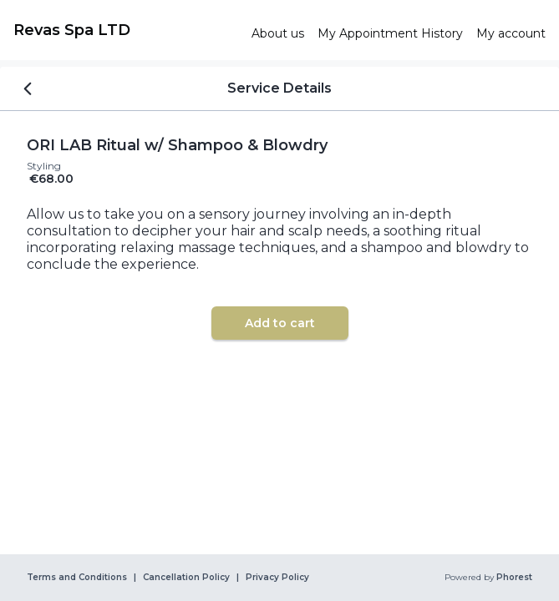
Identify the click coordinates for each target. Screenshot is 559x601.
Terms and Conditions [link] (77, 578)
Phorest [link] (513, 578)
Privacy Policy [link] (277, 578)
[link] (125, 30)
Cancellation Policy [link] (186, 578)
